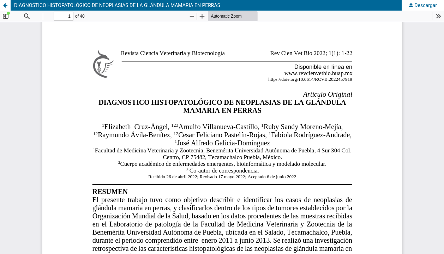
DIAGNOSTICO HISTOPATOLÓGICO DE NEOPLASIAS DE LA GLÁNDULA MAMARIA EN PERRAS (117, 5)
